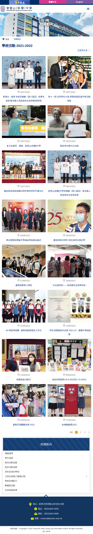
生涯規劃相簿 (11, 490)
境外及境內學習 (12, 472)
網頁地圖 (13, 529)
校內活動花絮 (11, 462)
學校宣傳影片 (11, 481)
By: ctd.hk (46, 531)
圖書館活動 (10, 485)
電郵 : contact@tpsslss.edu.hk (48, 518)
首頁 (7, 39)
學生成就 (9, 458)
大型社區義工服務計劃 (15, 476)
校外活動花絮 (11, 467)
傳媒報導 (9, 453)
